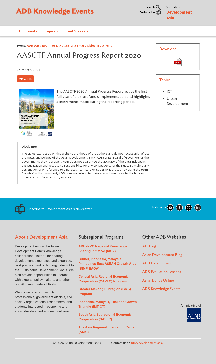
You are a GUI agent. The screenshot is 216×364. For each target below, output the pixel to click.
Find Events (28, 31)
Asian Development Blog (162, 255)
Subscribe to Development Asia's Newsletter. (54, 209)
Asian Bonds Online (158, 280)
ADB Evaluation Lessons (161, 272)
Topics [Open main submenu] (50, 31)
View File (25, 79)
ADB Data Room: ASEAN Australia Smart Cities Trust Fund (69, 45)
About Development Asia (41, 237)
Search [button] (153, 7)
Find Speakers (77, 31)
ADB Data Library (156, 263)
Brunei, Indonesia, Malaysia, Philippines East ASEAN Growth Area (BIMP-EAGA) (107, 263)
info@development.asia (146, 343)
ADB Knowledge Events (161, 289)
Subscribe (150, 12)
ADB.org (149, 246)
